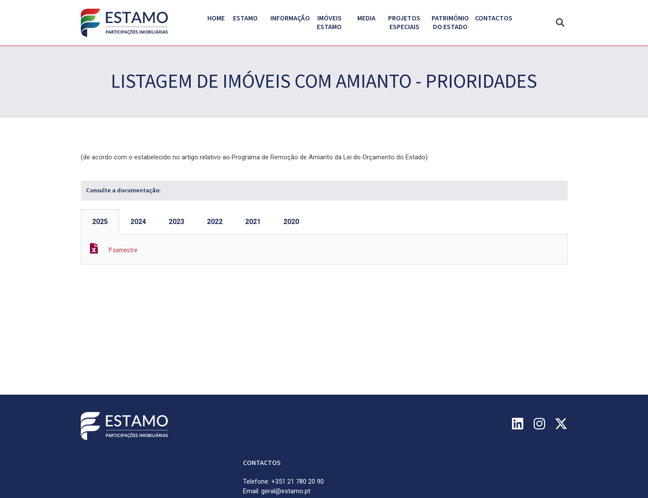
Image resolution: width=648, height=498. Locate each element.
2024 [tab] (138, 222)
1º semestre (122, 250)
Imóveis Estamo (333, 22)
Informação (292, 18)
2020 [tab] (291, 222)
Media (368, 18)
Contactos (493, 18)
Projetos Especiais (406, 22)
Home (216, 18)
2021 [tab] (253, 222)
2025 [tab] (100, 222)
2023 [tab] (176, 222)
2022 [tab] (215, 222)
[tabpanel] (324, 249)
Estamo (247, 18)
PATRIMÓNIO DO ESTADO (452, 22)
